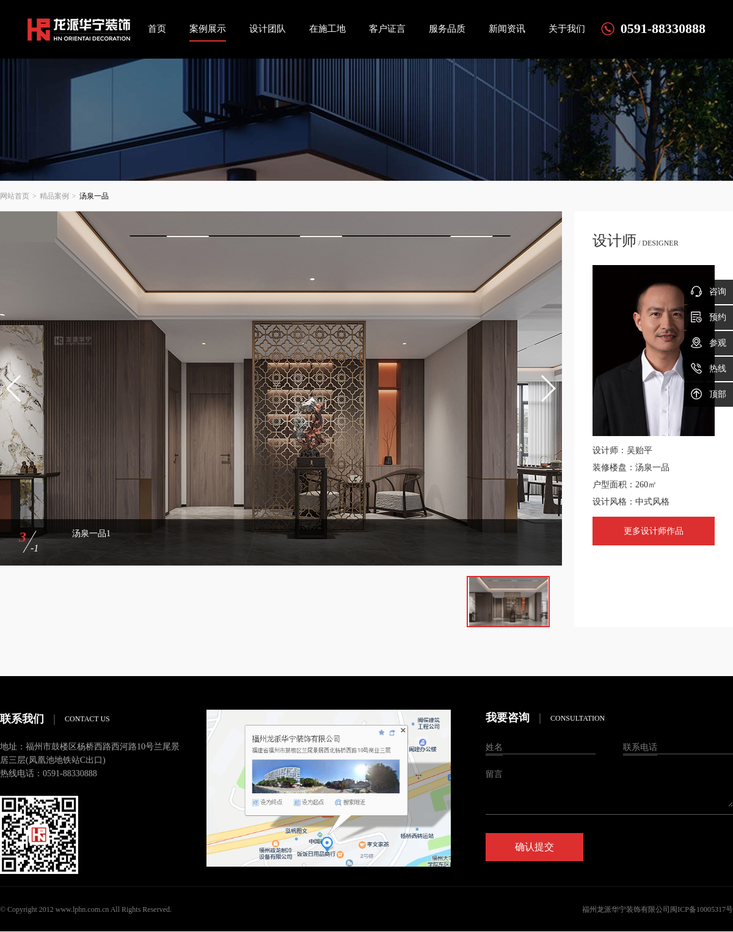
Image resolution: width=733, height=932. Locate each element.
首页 (157, 29)
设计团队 (267, 29)
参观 (708, 342)
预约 (708, 316)
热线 (708, 368)
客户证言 (387, 29)
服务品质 (447, 29)
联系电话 (640, 747)
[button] (14, 388)
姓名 (494, 747)
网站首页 (14, 196)
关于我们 (567, 29)
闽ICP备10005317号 (701, 909)
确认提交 (534, 847)
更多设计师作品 (654, 531)
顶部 (708, 393)
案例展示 (207, 29)
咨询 (708, 291)
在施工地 (327, 29)
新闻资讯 (507, 29)
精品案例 (54, 196)
